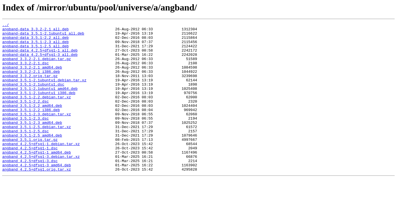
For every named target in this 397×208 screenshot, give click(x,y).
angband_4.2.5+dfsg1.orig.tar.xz (36, 198)
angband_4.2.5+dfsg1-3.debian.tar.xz (41, 183)
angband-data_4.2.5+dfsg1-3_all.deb (39, 61)
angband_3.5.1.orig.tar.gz (30, 163)
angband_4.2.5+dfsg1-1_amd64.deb (36, 178)
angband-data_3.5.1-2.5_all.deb (35, 51)
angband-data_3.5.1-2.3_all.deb (35, 45)
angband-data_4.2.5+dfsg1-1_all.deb (39, 56)
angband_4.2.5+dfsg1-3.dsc (30, 188)
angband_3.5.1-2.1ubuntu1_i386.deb (38, 107)
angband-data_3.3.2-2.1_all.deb (35, 30)
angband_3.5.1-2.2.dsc (25, 117)
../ (5, 25)
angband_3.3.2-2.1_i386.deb (31, 81)
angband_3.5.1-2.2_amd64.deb (32, 122)
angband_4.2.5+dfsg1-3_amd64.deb (36, 193)
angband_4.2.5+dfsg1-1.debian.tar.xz (41, 168)
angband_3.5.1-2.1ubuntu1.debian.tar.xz (44, 91)
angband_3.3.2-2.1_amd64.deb (32, 76)
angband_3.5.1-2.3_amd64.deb (32, 142)
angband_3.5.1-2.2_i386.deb (31, 127)
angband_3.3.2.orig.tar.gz (30, 86)
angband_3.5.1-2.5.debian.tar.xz (36, 147)
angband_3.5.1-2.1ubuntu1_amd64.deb (39, 102)
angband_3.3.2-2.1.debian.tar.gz (36, 66)
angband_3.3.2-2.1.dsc (25, 71)
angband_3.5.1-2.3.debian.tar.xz (36, 132)
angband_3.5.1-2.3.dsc (25, 137)
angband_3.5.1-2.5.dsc (25, 153)
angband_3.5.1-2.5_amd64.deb (32, 158)
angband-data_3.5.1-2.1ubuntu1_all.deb (43, 35)
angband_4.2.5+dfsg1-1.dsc (30, 173)
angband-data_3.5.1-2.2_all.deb (35, 40)
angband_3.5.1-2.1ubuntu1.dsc (33, 96)
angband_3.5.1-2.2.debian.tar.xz (36, 112)
